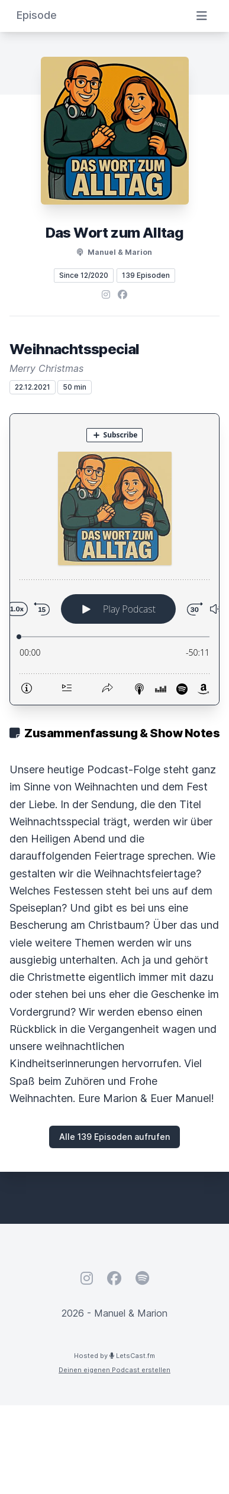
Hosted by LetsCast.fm (114, 1356)
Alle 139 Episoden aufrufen (114, 1137)
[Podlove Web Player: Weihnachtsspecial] (114, 559)
